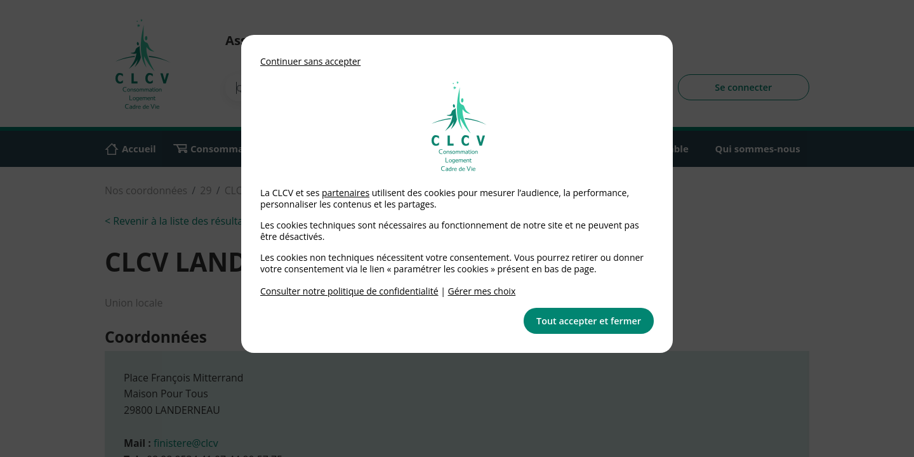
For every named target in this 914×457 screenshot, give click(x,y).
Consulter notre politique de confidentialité (349, 291)
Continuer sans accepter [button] (310, 61)
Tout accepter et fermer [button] (588, 321)
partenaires (345, 193)
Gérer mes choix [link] (482, 291)
